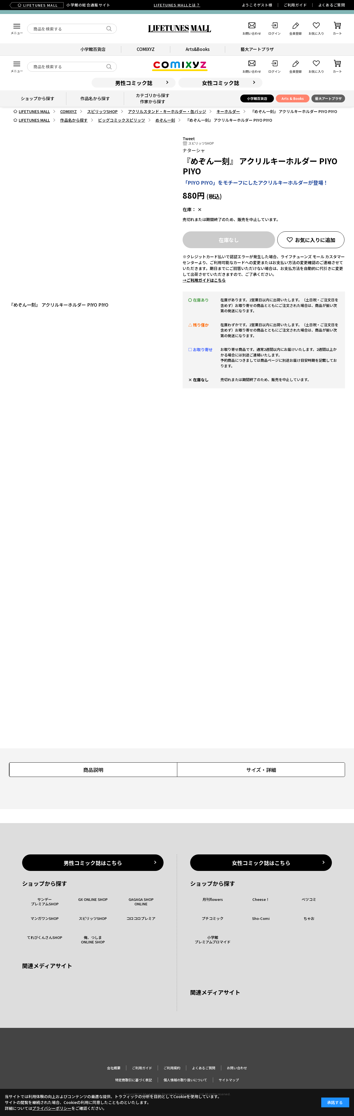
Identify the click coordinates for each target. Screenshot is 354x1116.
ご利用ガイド (295, 5)
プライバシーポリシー (51, 1108)
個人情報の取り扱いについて (185, 1079)
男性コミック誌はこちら (93, 862)
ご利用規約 (172, 1067)
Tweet (189, 138)
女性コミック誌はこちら (261, 862)
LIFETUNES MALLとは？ (177, 5)
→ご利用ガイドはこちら (204, 280)
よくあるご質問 (331, 5)
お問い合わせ (237, 1067)
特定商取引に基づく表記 (133, 1079)
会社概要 (113, 1067)
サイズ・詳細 (261, 769)
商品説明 (93, 769)
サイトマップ (229, 1079)
